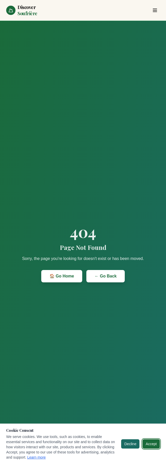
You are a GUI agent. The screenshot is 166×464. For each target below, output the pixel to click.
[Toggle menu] (155, 10)
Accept (151, 444)
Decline (130, 444)
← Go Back (106, 276)
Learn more (36, 457)
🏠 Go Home (61, 276)
